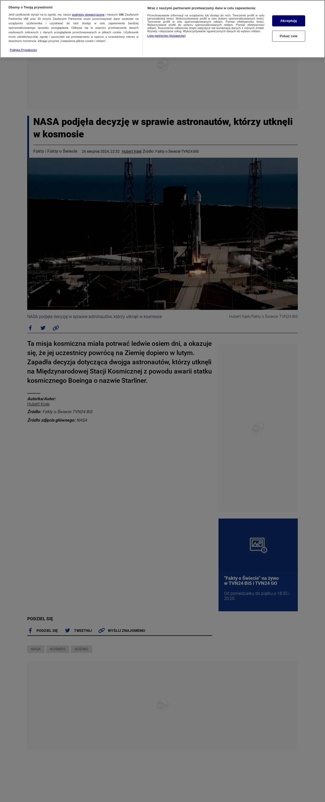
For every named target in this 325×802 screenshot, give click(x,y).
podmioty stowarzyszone (88, 14)
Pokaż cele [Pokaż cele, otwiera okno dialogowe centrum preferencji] (289, 36)
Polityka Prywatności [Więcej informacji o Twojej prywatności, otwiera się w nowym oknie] (23, 50)
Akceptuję (288, 21)
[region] (162, 29)
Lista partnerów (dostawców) (166, 35)
